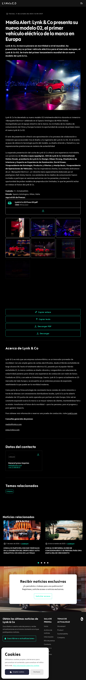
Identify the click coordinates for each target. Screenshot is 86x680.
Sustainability (62, 634)
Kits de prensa (49, 641)
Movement (61, 626)
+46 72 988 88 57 (14, 467)
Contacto (47, 644)
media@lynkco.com (15, 465)
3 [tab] (44, 564)
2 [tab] (41, 564)
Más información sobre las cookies (26, 665)
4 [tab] (47, 564)
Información (48, 637)
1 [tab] (38, 564)
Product (60, 630)
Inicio (46, 626)
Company (9, 491)
